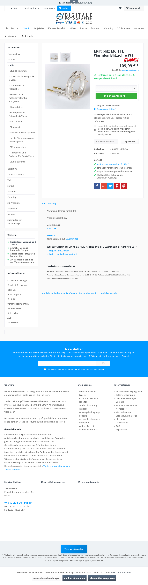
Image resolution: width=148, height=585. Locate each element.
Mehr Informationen (121, 572)
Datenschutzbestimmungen (62, 369)
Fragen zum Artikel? (105, 109)
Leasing (83, 395)
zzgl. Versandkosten (130, 70)
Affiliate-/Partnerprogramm (129, 391)
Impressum (12, 322)
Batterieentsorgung (125, 395)
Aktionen (11, 214)
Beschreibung (49, 203)
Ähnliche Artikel (50, 293)
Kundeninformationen (18, 285)
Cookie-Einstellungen (17, 280)
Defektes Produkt (87, 391)
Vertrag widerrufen (74, 549)
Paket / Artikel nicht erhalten (88, 400)
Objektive (12, 168)
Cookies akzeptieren (74, 578)
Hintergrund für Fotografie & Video (18, 114)
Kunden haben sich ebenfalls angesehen (99, 293)
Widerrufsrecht (14, 308)
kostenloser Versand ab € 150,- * (23, 243)
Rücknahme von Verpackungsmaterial (126, 414)
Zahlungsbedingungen (90, 412)
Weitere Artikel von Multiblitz (62, 254)
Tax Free (83, 408)
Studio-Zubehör (17, 161)
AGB (9, 317)
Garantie (51, 235)
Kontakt (11, 299)
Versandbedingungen (18, 303)
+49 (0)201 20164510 (18, 502)
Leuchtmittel (72, 238)
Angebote (12, 208)
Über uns (11, 289)
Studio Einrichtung (88, 405)
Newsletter (121, 408)
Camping (11, 197)
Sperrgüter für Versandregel (14, 222)
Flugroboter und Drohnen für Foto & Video (21, 154)
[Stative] (83, 28)
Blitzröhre (51, 228)
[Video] (73, 28)
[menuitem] (6, 8)
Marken (11, 59)
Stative (10, 185)
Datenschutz (13, 313)
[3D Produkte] (123, 28)
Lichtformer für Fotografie (17, 87)
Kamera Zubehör (15, 174)
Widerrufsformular (88, 429)
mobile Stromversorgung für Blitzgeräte (21, 140)
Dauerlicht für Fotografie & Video (21, 78)
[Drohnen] (95, 28)
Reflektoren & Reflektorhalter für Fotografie (18, 98)
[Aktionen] (139, 28)
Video (10, 180)
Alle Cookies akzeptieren (102, 578)
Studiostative (16, 107)
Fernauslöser (16, 121)
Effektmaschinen (17, 147)
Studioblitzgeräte (18, 70)
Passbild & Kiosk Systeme (22, 132)
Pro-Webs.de (97, 560)
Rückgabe (84, 422)
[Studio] (26, 28)
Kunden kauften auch (68, 293)
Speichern (130, 141)
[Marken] (15, 28)
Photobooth (15, 127)
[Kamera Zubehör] (57, 28)
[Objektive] (39, 28)
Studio (10, 65)
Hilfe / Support (14, 294)
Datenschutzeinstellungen (46, 578)
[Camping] (108, 28)
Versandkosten (48, 555)
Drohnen (11, 191)
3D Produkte (13, 203)
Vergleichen (101, 105)
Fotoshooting (13, 54)
